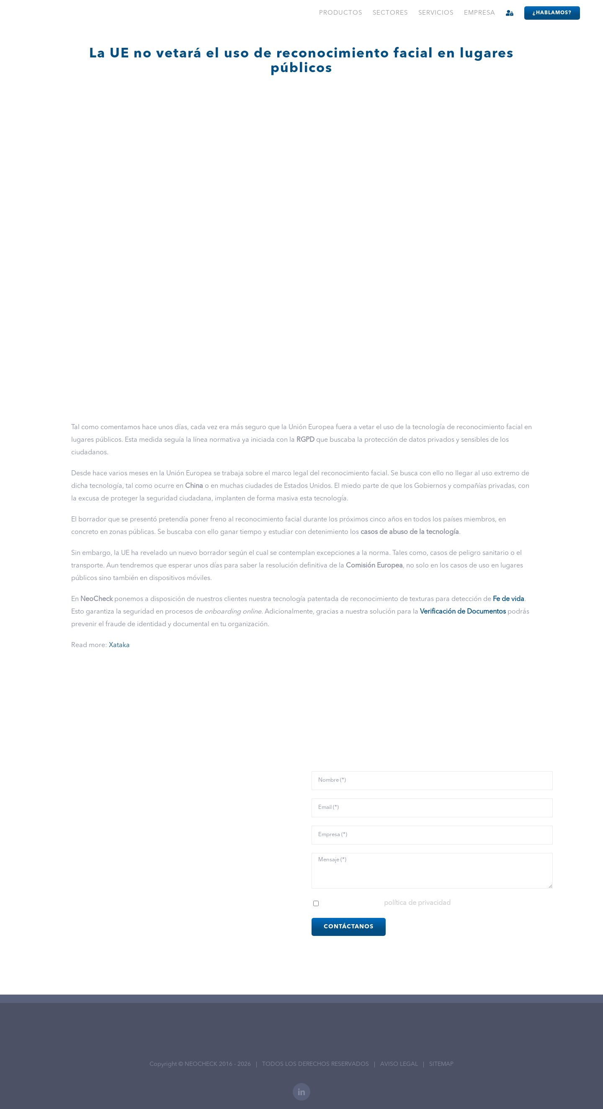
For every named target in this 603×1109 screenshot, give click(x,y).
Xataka (119, 645)
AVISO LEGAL (399, 1064)
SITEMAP (441, 1064)
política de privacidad (417, 903)
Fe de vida (508, 599)
